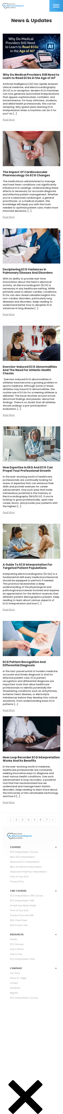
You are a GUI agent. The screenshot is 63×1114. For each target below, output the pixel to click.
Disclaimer (15, 987)
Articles (13, 939)
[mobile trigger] (56, 6)
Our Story (15, 972)
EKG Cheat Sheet (18, 920)
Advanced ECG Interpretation (25, 861)
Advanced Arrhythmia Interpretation (28, 871)
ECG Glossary (17, 944)
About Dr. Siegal (18, 977)
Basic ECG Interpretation (22, 856)
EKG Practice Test (19, 925)
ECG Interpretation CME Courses (26, 895)
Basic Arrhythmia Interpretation (26, 866)
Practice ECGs (17, 881)
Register (14, 992)
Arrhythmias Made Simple (23, 905)
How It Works (17, 949)
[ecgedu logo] (13, 6)
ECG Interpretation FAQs (22, 958)
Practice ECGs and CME (22, 915)
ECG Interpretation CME (22, 900)
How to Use (16, 953)
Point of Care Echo (19, 876)
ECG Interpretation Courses (24, 851)
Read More (9, 119)
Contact (14, 982)
